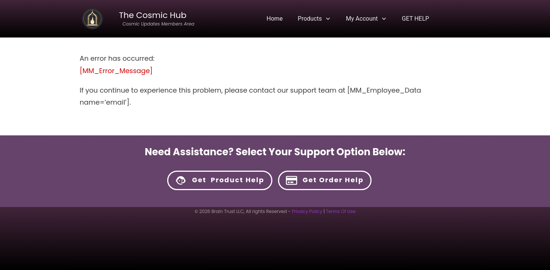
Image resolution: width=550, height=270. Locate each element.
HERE (328, 222)
